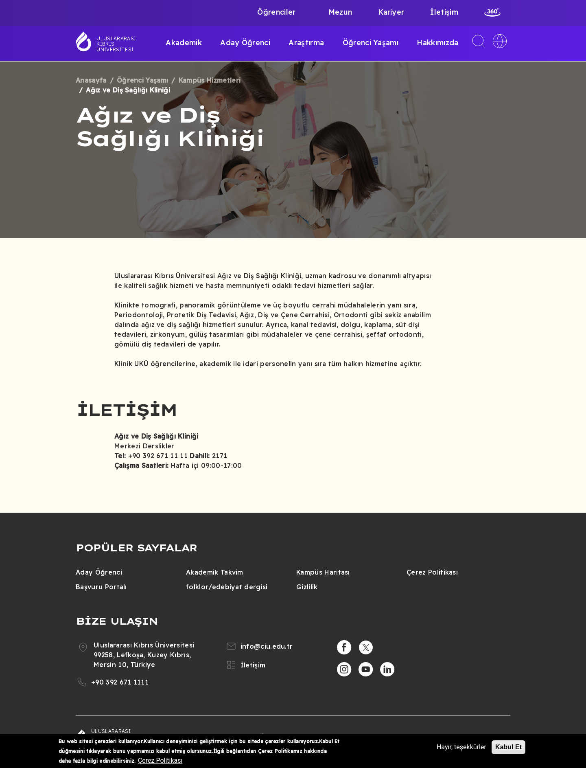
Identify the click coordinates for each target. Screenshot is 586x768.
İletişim (444, 12)
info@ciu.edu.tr (267, 646)
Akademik (184, 42)
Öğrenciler (276, 12)
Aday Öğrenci (245, 42)
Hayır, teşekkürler (461, 747)
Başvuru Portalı (101, 587)
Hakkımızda (437, 42)
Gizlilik (307, 587)
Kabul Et (508, 747)
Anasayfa (91, 80)
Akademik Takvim (214, 572)
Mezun (340, 12)
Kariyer (391, 12)
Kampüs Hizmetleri (210, 80)
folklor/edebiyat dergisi (227, 587)
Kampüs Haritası (323, 572)
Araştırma (306, 42)
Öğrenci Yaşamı (370, 42)
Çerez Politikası (432, 572)
